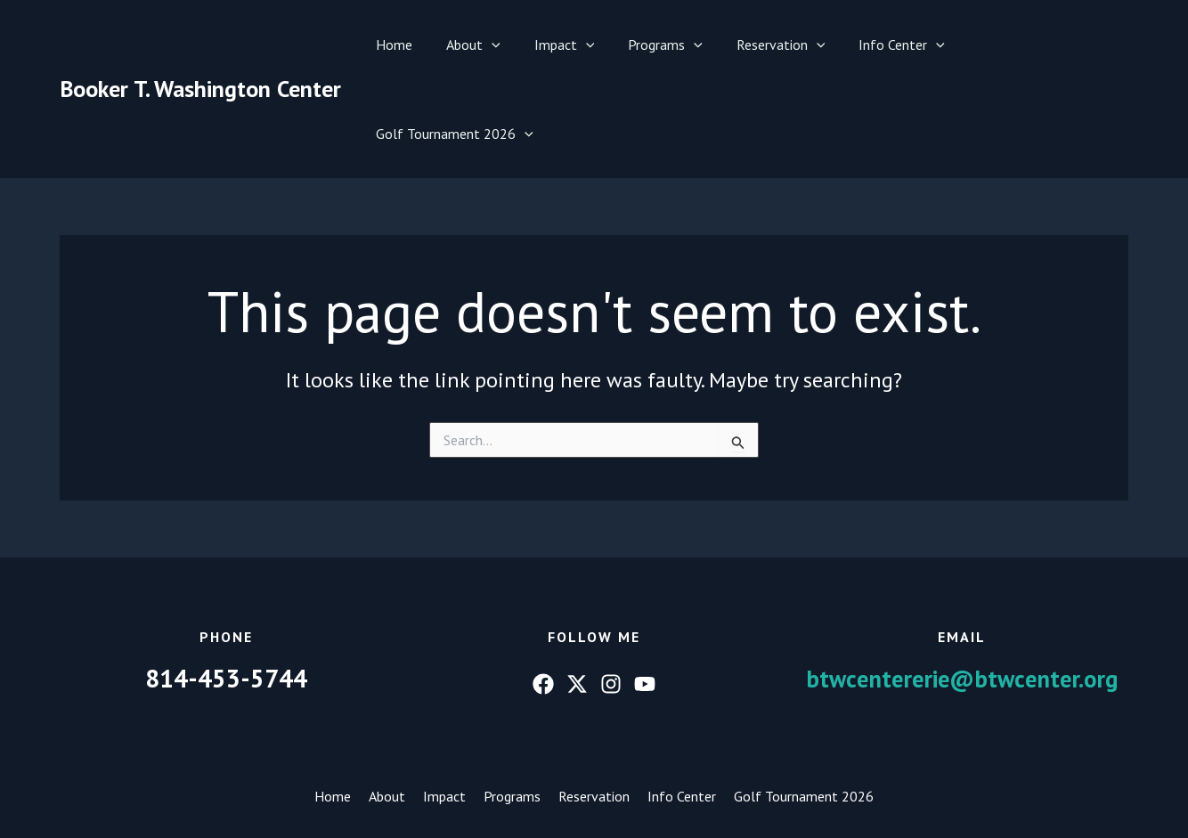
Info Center (885, 44)
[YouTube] (644, 595)
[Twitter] (577, 595)
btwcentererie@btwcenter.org (962, 589)
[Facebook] (543, 595)
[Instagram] (611, 595)
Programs (659, 44)
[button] (496, 44)
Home (404, 44)
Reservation (769, 44)
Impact (563, 44)
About (478, 44)
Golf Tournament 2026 (1035, 44)
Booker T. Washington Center (200, 44)
